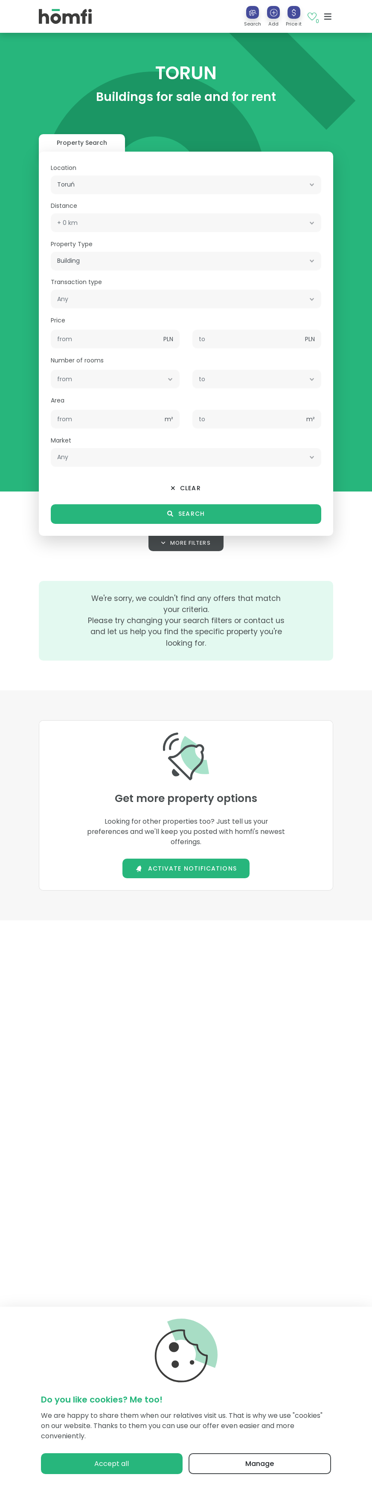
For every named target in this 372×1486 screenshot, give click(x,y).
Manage (259, 1464)
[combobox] (186, 184)
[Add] (273, 12)
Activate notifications (185, 868)
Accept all (111, 1464)
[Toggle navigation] (328, 16)
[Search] (252, 12)
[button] (273, 16)
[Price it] (294, 12)
